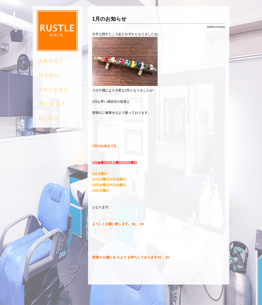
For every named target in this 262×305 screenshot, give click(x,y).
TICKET (52, 104)
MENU (49, 75)
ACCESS (54, 90)
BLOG (49, 118)
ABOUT (51, 61)
